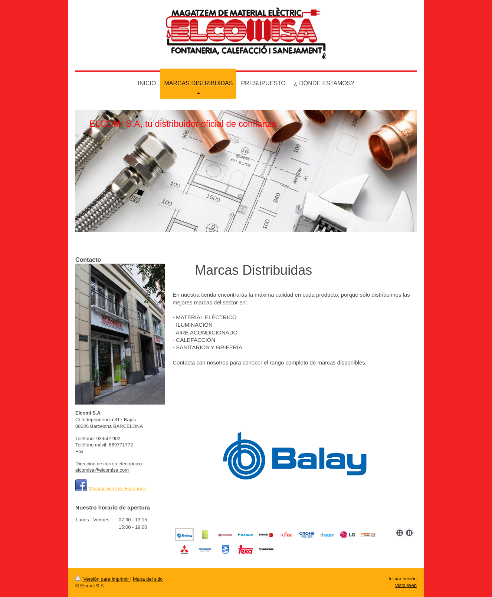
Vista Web (406, 585)
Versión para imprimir (102, 579)
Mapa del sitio (148, 579)
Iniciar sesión (402, 578)
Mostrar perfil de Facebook (117, 488)
